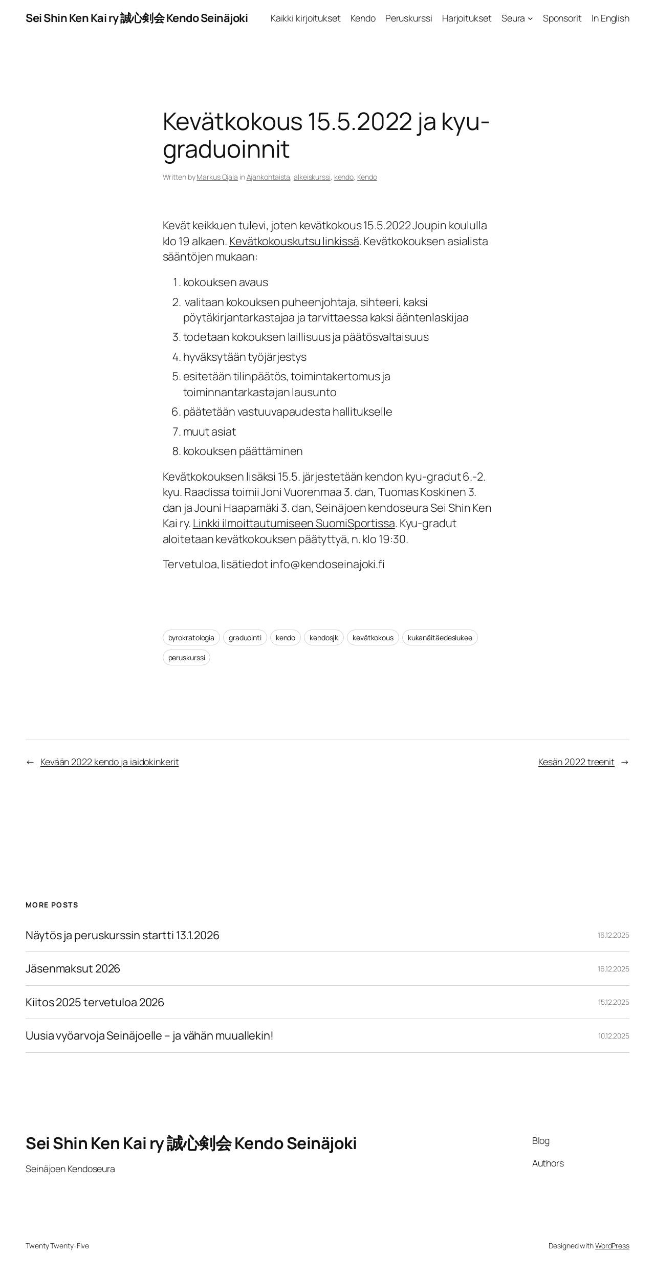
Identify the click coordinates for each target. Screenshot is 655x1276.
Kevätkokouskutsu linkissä (294, 241)
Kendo (363, 18)
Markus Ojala (217, 177)
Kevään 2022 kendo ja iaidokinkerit (109, 761)
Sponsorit (562, 18)
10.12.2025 (613, 1036)
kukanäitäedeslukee (440, 637)
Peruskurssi (408, 18)
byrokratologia (191, 637)
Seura (513, 18)
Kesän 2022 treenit (576, 761)
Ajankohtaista (269, 177)
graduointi (245, 637)
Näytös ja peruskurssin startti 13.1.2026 (123, 935)
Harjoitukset (467, 18)
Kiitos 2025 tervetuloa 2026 (95, 1002)
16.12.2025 (613, 935)
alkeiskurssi (312, 177)
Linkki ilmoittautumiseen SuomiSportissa (294, 523)
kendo (344, 177)
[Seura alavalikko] (530, 18)
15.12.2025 (613, 1002)
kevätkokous (373, 637)
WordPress (612, 1245)
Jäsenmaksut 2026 (73, 968)
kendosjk (324, 637)
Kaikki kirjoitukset (306, 18)
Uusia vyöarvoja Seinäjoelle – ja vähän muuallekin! (150, 1035)
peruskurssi (186, 657)
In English (610, 18)
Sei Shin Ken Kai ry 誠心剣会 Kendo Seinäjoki (137, 18)
